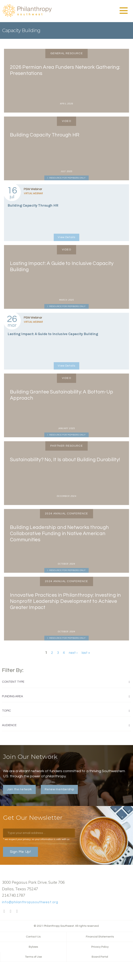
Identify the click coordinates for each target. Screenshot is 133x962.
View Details (66, 237)
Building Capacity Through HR (33, 205)
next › (73, 653)
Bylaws (33, 946)
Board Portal (100, 956)
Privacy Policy (100, 946)
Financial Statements (100, 936)
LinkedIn (17, 911)
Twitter (10, 911)
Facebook (4, 911)
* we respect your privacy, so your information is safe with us (36, 839)
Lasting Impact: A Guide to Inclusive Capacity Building (53, 334)
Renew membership (59, 789)
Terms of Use (33, 956)
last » (86, 653)
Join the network (19, 789)
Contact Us (33, 936)
